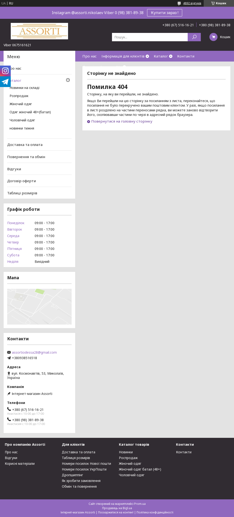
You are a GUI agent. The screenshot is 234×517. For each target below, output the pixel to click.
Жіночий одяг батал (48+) (140, 469)
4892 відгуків (192, 3)
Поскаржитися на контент (115, 512)
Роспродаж (128, 457)
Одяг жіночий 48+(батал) (30, 112)
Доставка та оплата (25, 144)
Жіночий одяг (21, 104)
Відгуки (14, 168)
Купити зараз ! (164, 12)
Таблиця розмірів (76, 457)
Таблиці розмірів (22, 193)
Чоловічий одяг (22, 120)
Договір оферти (96, 66)
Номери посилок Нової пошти (86, 463)
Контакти (185, 56)
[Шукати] (194, 37)
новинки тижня (22, 128)
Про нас (89, 56)
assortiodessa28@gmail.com (34, 352)
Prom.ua (140, 504)
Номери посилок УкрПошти (84, 469)
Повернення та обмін (26, 156)
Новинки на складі (24, 88)
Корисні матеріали (20, 463)
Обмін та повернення (79, 486)
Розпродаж (19, 96)
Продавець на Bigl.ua (117, 508)
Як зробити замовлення (81, 480)
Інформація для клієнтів (122, 56)
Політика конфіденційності (155, 512)
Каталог (161, 56)
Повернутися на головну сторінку (121, 121)
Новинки (126, 452)
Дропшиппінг (72, 475)
